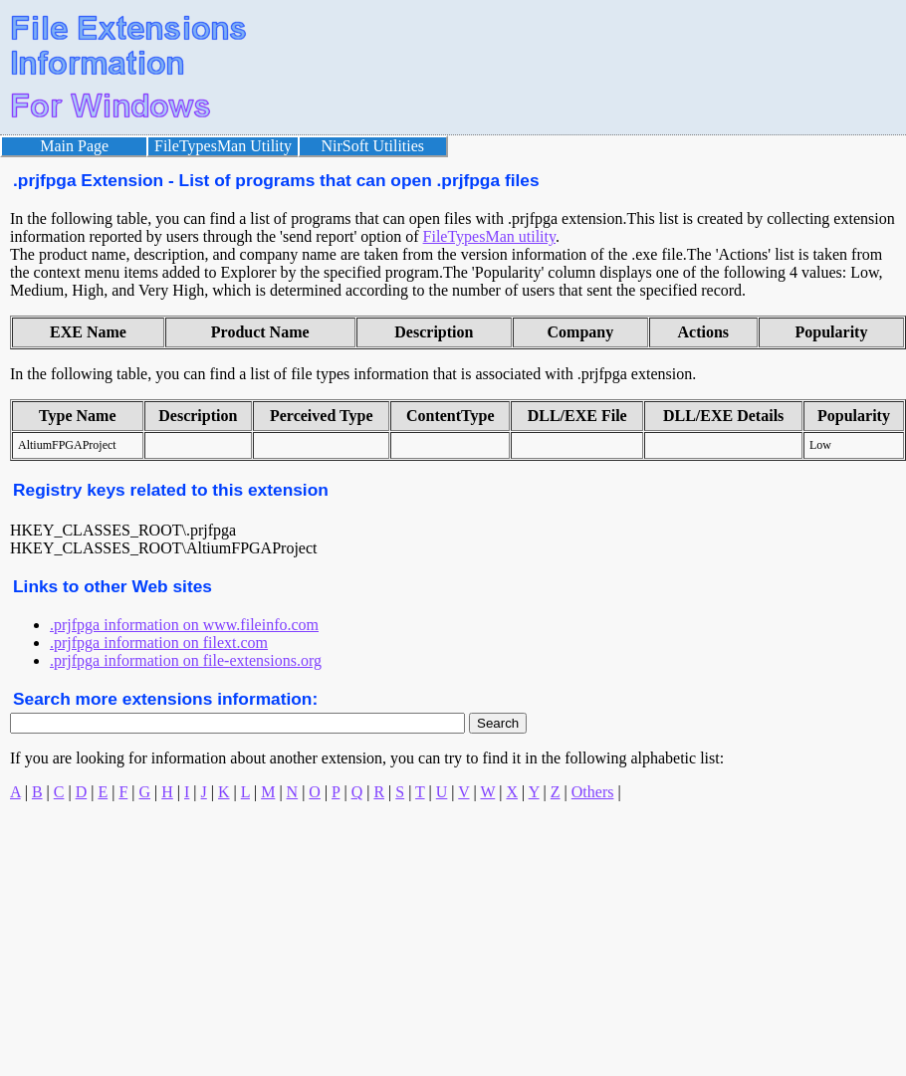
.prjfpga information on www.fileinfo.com (184, 624)
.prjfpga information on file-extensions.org (186, 660)
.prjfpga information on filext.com (159, 642)
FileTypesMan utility (489, 236)
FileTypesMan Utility (223, 145)
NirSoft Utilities (373, 145)
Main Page (74, 145)
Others (592, 791)
